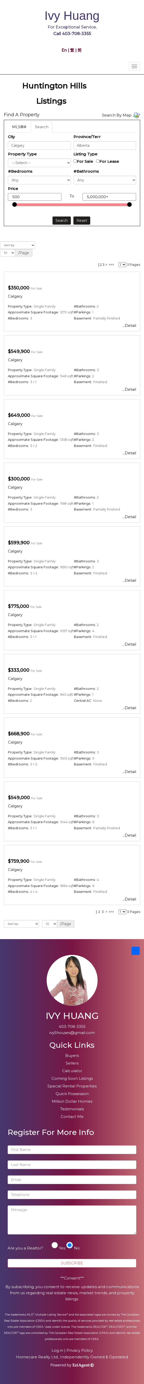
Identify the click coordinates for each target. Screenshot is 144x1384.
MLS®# (19, 126)
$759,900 (18, 861)
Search (41, 126)
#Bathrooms (86, 171)
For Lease (109, 161)
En (64, 50)
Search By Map (117, 115)
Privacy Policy (80, 1350)
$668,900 (19, 734)
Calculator (72, 1070)
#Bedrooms (20, 171)
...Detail (129, 325)
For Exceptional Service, (72, 27)
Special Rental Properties (72, 1086)
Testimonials (72, 1108)
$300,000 (19, 479)
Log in (57, 1350)
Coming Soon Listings (72, 1078)
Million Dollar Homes (72, 1101)
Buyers (72, 1055)
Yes (62, 1248)
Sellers (72, 1063)
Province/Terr (87, 136)
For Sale (85, 161)
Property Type (22, 154)
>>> (111, 265)
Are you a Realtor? (25, 1248)
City (11, 136)
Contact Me (72, 1116)
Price (13, 188)
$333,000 (18, 670)
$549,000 (19, 797)
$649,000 (19, 415)
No (77, 1248)
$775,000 (18, 606)
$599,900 (19, 543)
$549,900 (19, 351)
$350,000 (18, 288)
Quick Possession (72, 1093)
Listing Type (85, 154)
